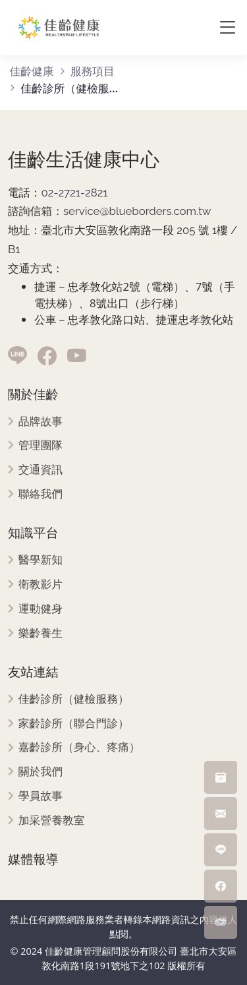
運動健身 (40, 608)
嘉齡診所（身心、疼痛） (79, 747)
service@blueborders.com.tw (137, 211)
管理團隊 (40, 445)
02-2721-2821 (74, 192)
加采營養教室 (51, 820)
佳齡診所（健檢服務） (73, 699)
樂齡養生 (40, 633)
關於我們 (40, 771)
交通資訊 (40, 469)
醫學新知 (40, 560)
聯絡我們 (40, 494)
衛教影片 (40, 584)
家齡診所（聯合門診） (73, 723)
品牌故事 (40, 421)
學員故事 (40, 796)
